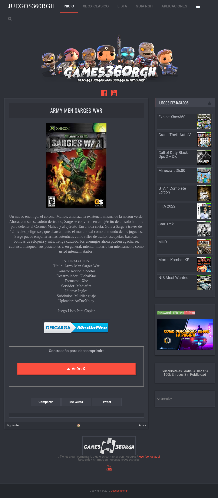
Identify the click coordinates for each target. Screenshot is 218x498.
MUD (162, 242)
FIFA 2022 (166, 206)
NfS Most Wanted (173, 277)
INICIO (69, 6)
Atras (142, 425)
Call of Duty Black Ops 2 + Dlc (173, 154)
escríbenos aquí (149, 456)
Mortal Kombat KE (173, 260)
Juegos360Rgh (31, 5)
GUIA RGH (144, 6)
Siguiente (13, 425)
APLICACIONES (174, 6)
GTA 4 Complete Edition (172, 190)
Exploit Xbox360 (171, 117)
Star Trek (166, 224)
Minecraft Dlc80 (171, 170)
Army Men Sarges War (76, 110)
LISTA (122, 6)
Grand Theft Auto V (174, 134)
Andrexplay (164, 398)
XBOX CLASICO (96, 6)
